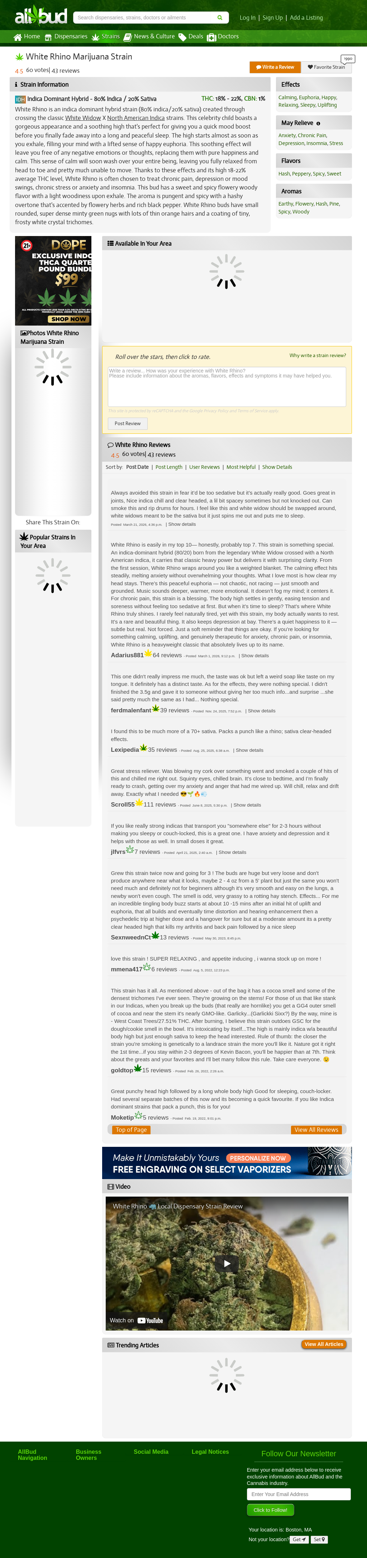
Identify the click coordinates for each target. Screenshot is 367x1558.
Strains (105, 37)
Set (319, 1540)
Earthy (285, 204)
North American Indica (136, 118)
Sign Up (273, 17)
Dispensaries (65, 37)
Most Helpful (241, 467)
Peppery (301, 173)
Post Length (169, 467)
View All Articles (324, 1344)
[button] (182, 524)
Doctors (223, 37)
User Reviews (204, 467)
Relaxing (288, 105)
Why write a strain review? (318, 355)
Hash (284, 173)
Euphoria (309, 97)
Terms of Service (252, 410)
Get (299, 1540)
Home (26, 37)
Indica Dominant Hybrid (58, 99)
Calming (287, 97)
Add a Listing (306, 17)
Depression (291, 143)
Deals (190, 37)
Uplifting (327, 105)
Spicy (319, 173)
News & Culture (149, 37)
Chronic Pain (312, 135)
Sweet (334, 173)
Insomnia (316, 143)
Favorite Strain (326, 67)
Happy (328, 97)
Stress (336, 143)
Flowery (304, 204)
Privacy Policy (216, 410)
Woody (300, 211)
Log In (248, 17)
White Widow (83, 118)
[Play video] (227, 1263)
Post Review (128, 423)
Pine (334, 204)
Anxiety (287, 135)
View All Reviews (316, 1130)
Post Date (137, 467)
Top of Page (131, 1130)
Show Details (277, 467)
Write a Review (275, 67)
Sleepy (307, 105)
